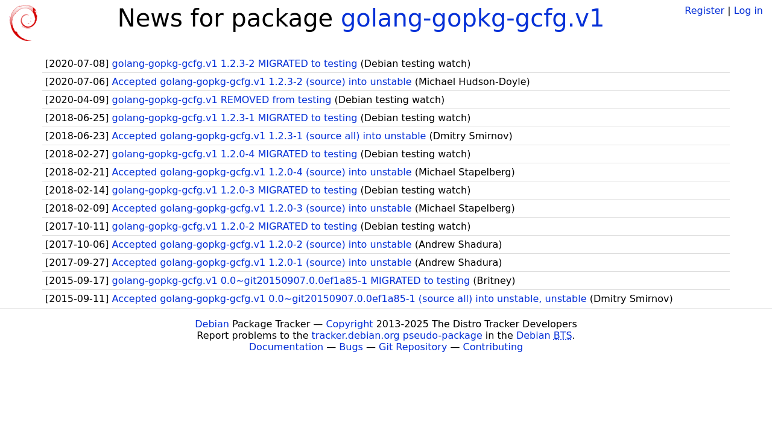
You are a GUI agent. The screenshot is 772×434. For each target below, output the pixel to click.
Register (704, 10)
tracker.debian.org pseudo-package (397, 335)
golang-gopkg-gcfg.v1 (473, 18)
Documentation (286, 347)
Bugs (351, 347)
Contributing (493, 347)
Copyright (349, 324)
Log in (748, 10)
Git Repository (413, 347)
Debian (212, 324)
